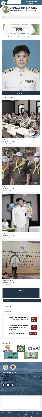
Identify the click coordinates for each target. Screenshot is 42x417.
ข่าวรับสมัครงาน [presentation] (7, 306)
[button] (6, 36)
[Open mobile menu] (3, 17)
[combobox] (14, 2)
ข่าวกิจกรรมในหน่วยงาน (8, 140)
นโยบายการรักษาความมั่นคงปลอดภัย (18, 413)
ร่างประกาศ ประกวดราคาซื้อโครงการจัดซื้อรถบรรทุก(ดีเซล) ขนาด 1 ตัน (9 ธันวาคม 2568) (18, 319)
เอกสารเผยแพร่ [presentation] (7, 311)
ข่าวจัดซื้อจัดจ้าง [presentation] (7, 301)
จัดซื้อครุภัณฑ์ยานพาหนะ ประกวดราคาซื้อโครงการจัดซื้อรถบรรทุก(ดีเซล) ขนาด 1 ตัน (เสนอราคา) (18, 327)
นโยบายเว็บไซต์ (5, 413)
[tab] (22, 301)
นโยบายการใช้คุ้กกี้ (23, 415)
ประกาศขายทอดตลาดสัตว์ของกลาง (17, 333)
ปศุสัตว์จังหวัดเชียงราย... (8, 141)
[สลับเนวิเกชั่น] (5, 295)
